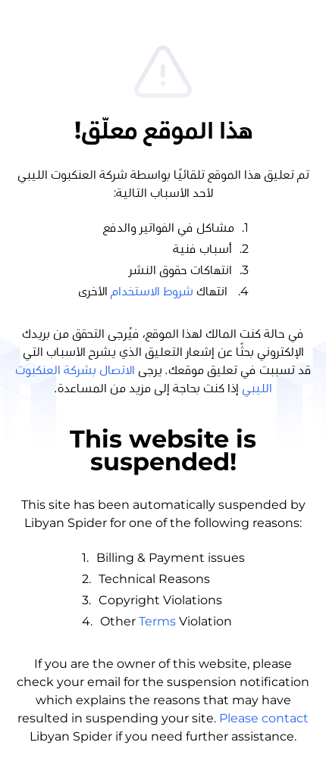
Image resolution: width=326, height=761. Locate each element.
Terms (157, 621)
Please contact (264, 718)
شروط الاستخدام (152, 291)
